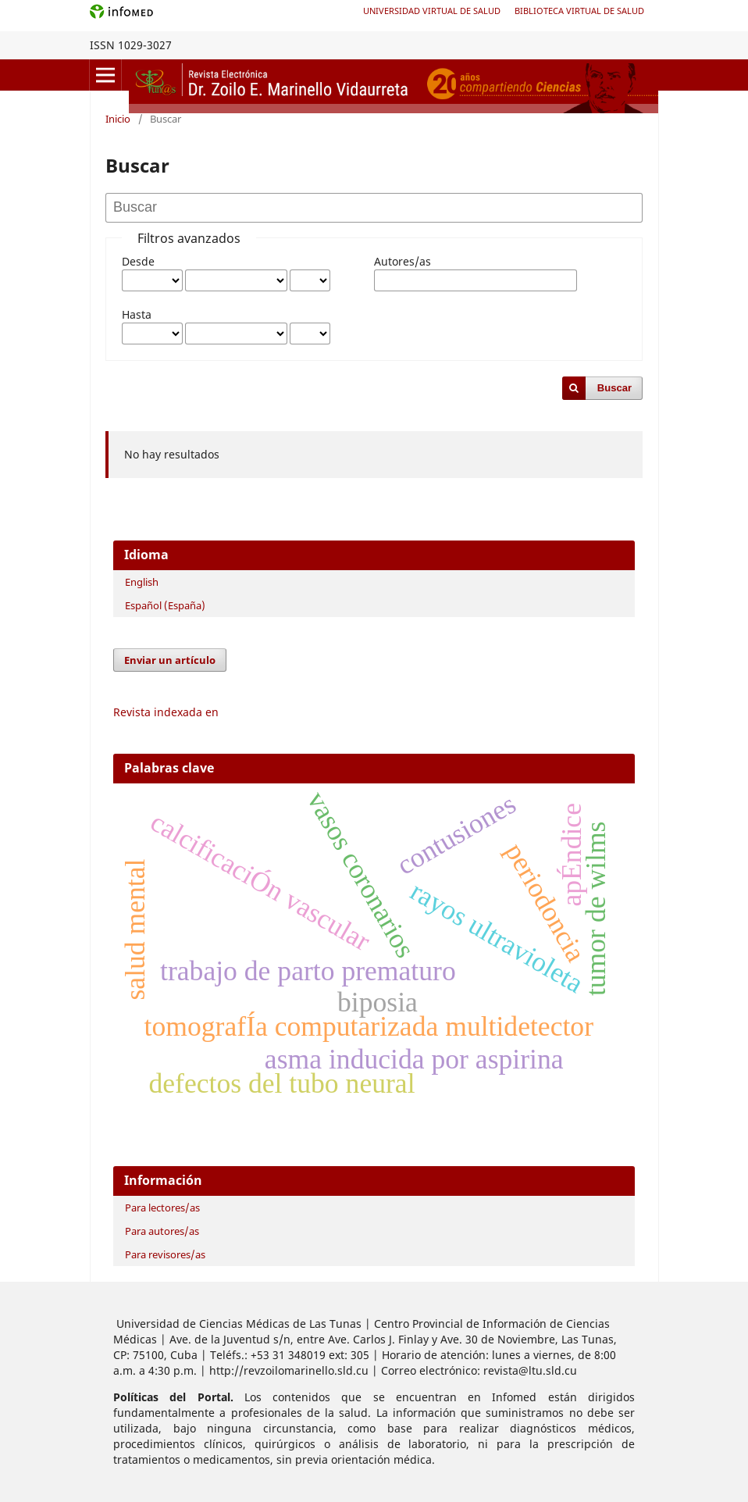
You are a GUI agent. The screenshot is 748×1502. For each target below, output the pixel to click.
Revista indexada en (166, 712)
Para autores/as (162, 1231)
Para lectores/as (162, 1208)
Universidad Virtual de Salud (431, 10)
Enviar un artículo (169, 660)
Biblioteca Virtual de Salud (579, 10)
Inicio (117, 119)
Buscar (614, 388)
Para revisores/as (165, 1254)
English (142, 582)
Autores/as (402, 261)
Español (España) (165, 605)
